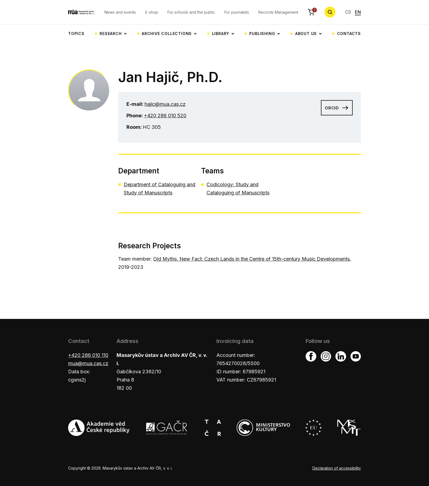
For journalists (236, 12)
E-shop (151, 12)
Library (221, 33)
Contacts (349, 33)
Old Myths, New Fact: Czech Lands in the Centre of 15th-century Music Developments (251, 259)
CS (348, 12)
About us (306, 33)
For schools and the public (191, 12)
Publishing (262, 33)
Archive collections (167, 33)
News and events (120, 12)
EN (358, 12)
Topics (76, 33)
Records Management (278, 12)
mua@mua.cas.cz (88, 363)
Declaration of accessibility (336, 468)
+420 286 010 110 (88, 355)
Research (110, 33)
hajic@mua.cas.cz (164, 104)
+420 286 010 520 (165, 115)
